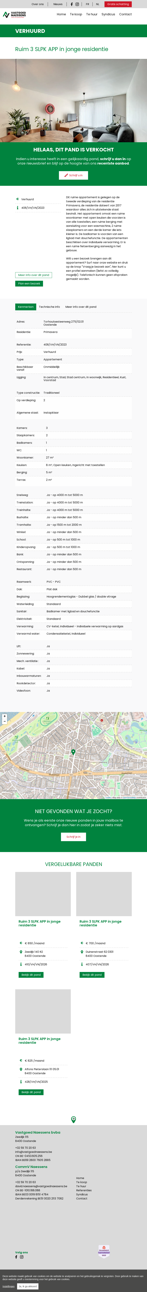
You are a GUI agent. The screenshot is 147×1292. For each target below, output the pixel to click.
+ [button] (5, 716)
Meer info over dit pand (33, 275)
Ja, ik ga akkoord (28, 1286)
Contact (125, 16)
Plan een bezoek (29, 283)
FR (87, 4)
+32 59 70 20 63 (25, 1148)
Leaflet (108, 798)
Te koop (76, 16)
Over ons (38, 4)
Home (61, 16)
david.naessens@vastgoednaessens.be (41, 1186)
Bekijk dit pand (31, 975)
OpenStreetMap (129, 798)
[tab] (25, 307)
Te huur (92, 16)
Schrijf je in (73, 837)
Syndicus (108, 16)
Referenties (84, 1190)
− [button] (5, 721)
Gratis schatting (118, 4)
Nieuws (57, 4)
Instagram (77, 4)
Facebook (72, 4)
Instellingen (9, 1286)
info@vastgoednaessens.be (33, 1152)
